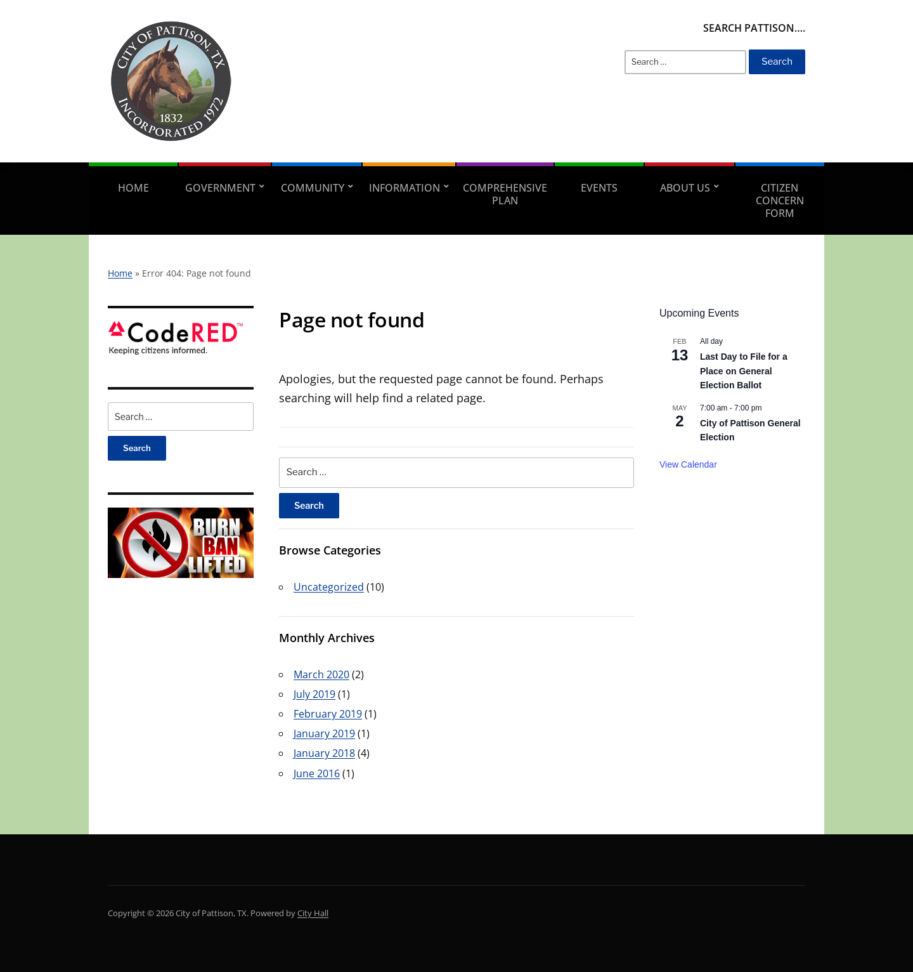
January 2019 (324, 733)
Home (133, 188)
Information (404, 188)
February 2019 (328, 714)
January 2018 (324, 753)
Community (312, 188)
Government (220, 188)
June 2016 (317, 773)
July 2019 (314, 694)
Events (599, 188)
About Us (685, 188)
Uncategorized (329, 587)
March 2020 (321, 674)
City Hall (312, 913)
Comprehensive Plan (505, 194)
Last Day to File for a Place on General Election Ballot (743, 370)
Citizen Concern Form (780, 200)
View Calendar (688, 464)
